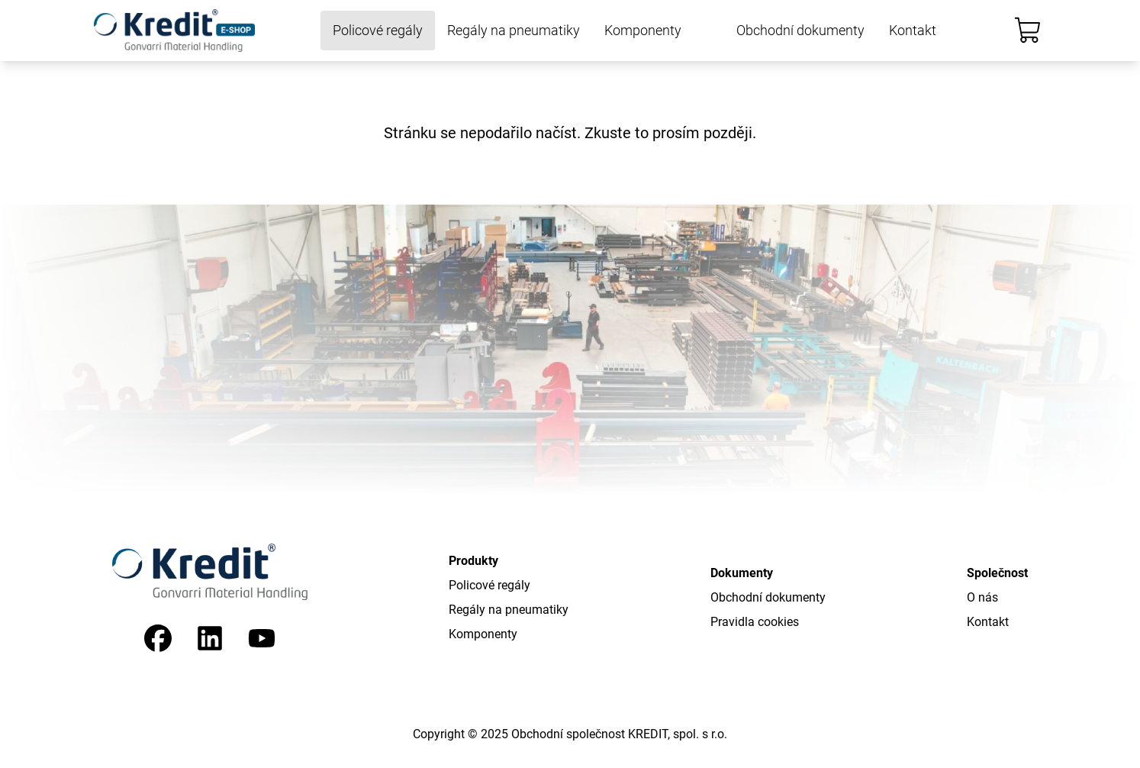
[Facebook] (158, 638)
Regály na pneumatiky (513, 30)
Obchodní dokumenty (800, 30)
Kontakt (912, 30)
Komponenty (642, 30)
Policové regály (378, 30)
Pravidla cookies (754, 622)
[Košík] (1027, 30)
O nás (982, 597)
